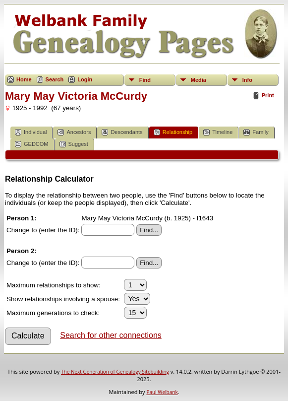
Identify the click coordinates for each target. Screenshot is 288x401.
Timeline (217, 132)
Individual (31, 132)
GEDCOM (32, 144)
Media (198, 80)
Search (55, 79)
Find (145, 80)
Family (255, 132)
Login (84, 79)
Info (247, 80)
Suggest (73, 144)
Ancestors (74, 132)
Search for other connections (111, 335)
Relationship (173, 132)
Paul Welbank (161, 392)
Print (268, 95)
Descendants (122, 132)
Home (24, 79)
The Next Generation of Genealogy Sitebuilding (115, 371)
